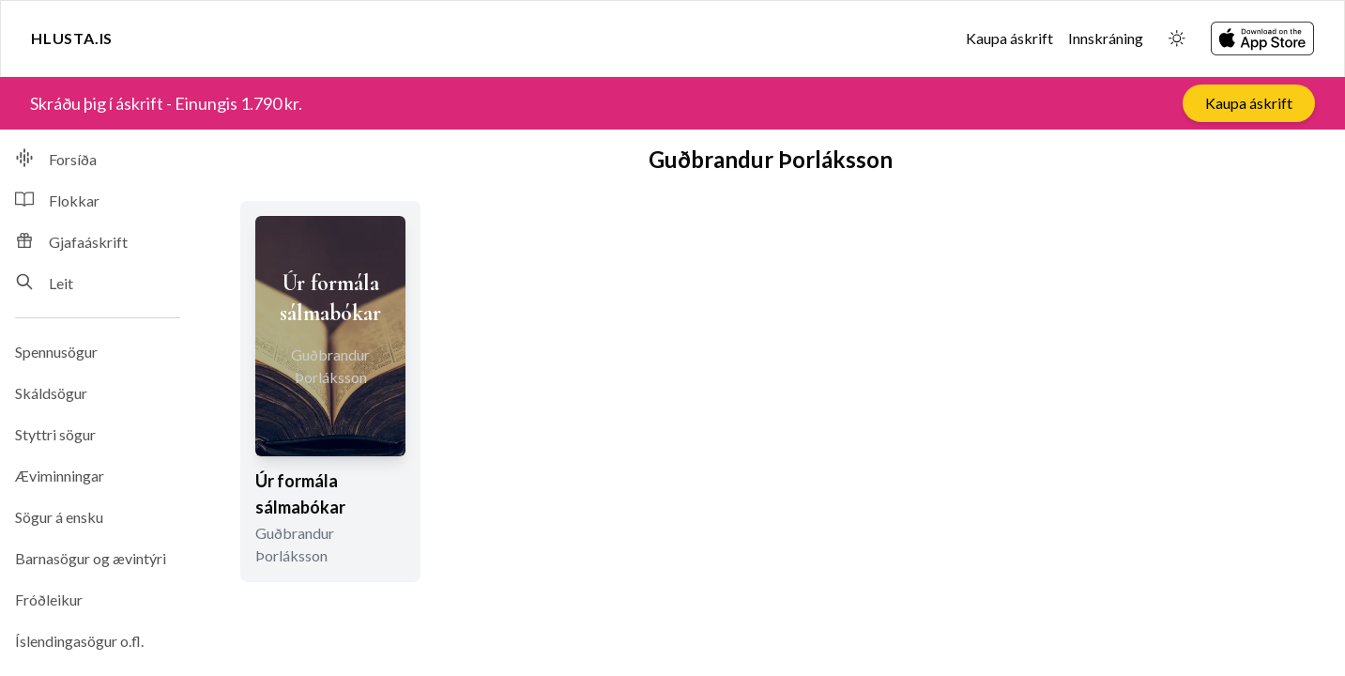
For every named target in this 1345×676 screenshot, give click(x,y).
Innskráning (1105, 38)
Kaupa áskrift (1009, 38)
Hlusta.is (72, 38)
